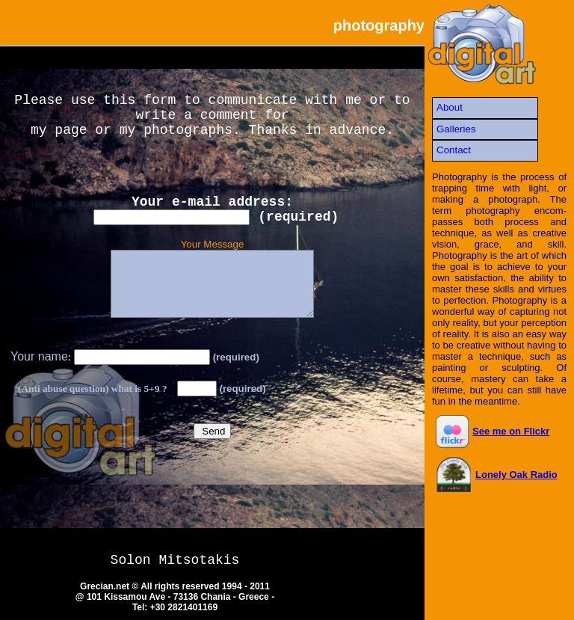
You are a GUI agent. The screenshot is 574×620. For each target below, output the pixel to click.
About (449, 107)
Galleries (456, 129)
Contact (453, 150)
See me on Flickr (492, 431)
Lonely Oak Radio (496, 474)
